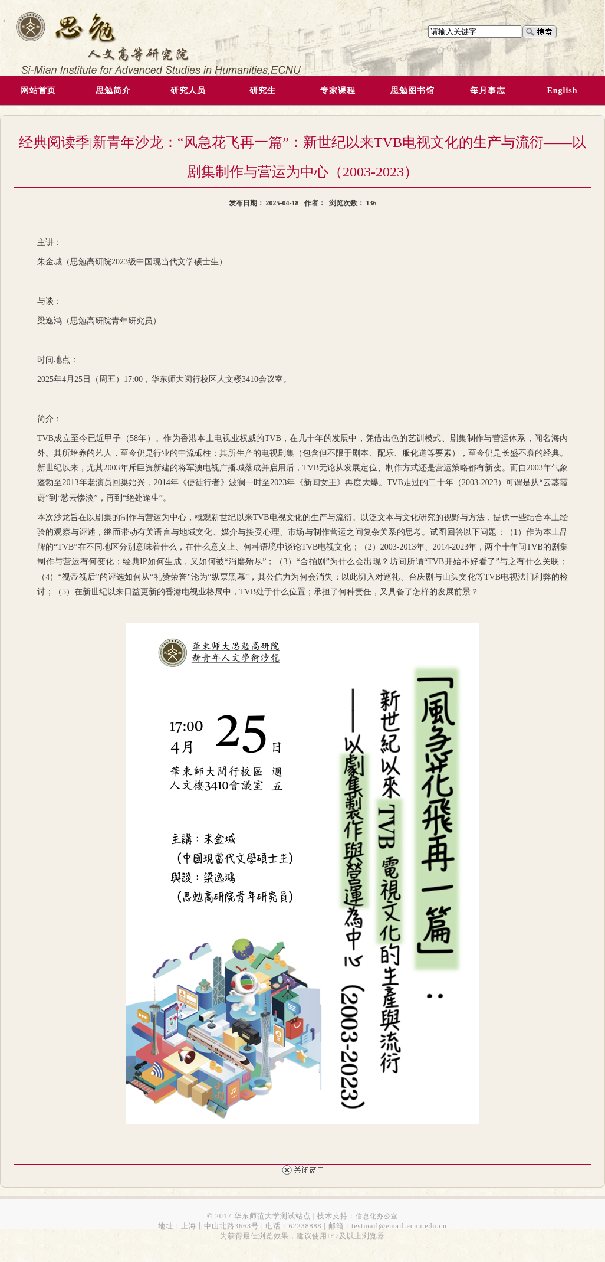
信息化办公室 (377, 1216)
